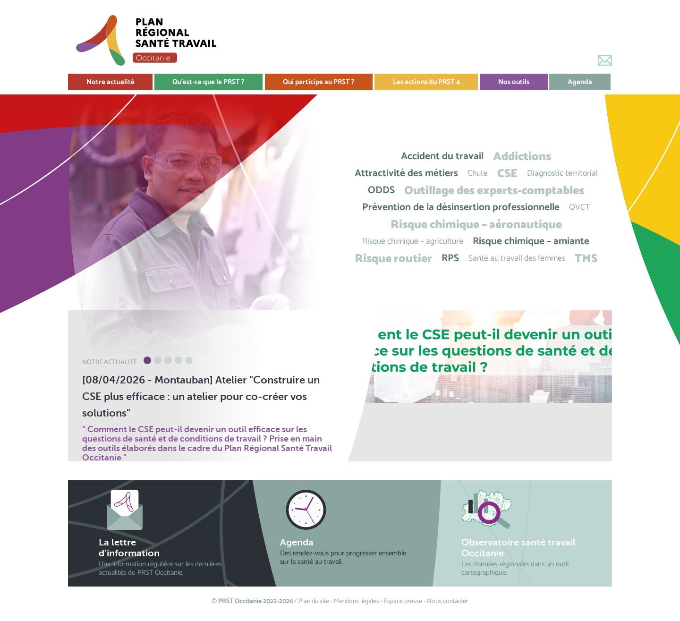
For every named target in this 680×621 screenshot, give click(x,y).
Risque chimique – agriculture (413, 241)
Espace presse (403, 601)
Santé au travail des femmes (516, 258)
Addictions (522, 156)
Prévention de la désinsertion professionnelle (461, 207)
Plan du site (313, 601)
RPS (450, 258)
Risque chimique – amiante (531, 241)
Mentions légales (356, 601)
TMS (586, 258)
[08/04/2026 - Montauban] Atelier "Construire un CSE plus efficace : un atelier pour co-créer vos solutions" (201, 396)
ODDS (381, 190)
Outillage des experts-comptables (494, 190)
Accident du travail (442, 156)
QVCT (579, 207)
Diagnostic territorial (562, 173)
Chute (478, 173)
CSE (507, 173)
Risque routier (393, 258)
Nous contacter (447, 601)
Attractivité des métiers (406, 173)
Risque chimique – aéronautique (476, 224)
